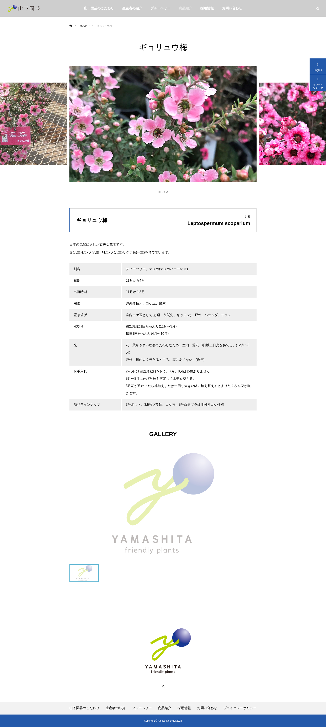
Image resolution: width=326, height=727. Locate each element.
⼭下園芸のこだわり (99, 8)
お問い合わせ (232, 8)
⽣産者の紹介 (132, 8)
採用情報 (207, 8)
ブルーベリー (160, 8)
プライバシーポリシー (240, 708)
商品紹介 (185, 8)
